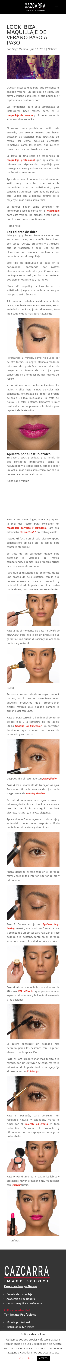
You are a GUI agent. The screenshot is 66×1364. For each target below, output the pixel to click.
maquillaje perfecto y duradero (26, 527)
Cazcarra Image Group (20, 1286)
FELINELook (25, 991)
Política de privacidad (17, 1310)
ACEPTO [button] (43, 1358)
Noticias (52, 49)
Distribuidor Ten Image (20, 1327)
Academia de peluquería (21, 1299)
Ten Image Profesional (20, 1314)
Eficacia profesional (18, 1322)
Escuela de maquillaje (19, 1294)
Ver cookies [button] (26, 1358)
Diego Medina (19, 49)
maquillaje (53, 210)
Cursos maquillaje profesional (24, 1303)
